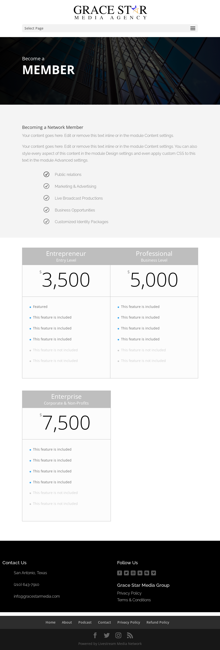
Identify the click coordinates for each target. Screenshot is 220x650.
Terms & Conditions (134, 600)
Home (51, 622)
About (67, 622)
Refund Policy (158, 622)
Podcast (85, 622)
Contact (104, 622)
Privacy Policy (129, 593)
